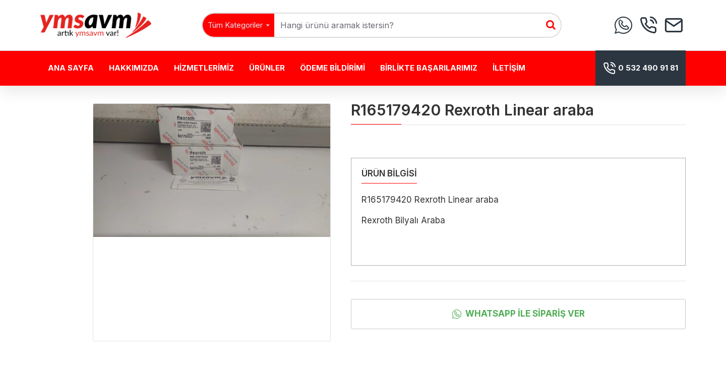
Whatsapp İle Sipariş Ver (525, 314)
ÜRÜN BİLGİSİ (389, 173)
